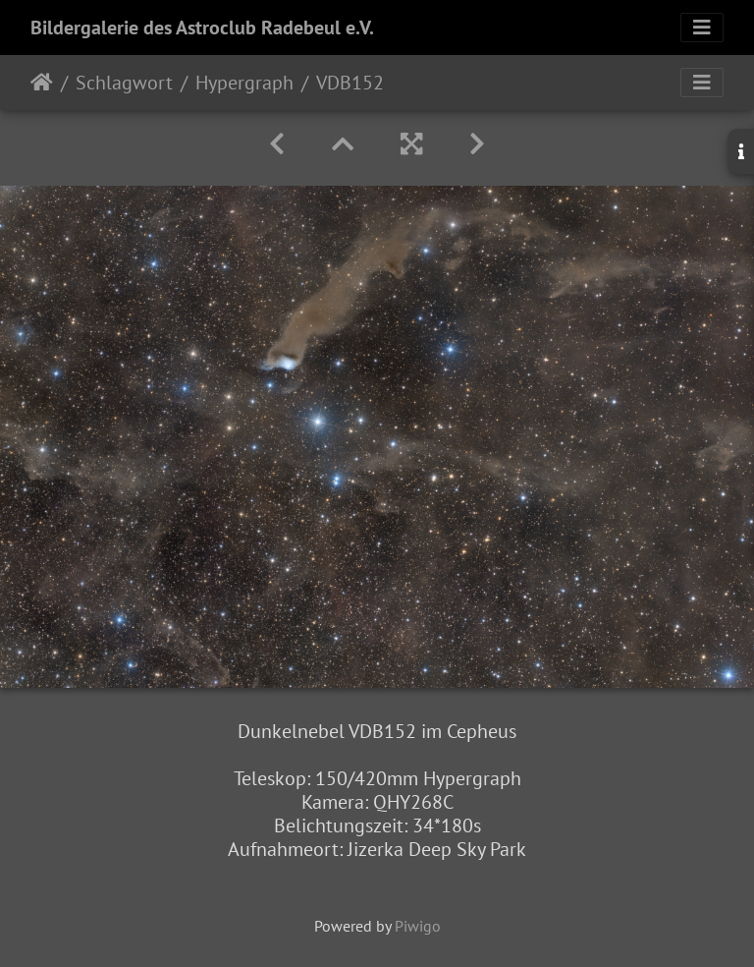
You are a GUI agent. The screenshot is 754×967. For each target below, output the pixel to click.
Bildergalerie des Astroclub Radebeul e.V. (202, 27)
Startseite (41, 82)
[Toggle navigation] (702, 27)
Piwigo (418, 926)
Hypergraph (244, 82)
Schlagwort (124, 82)
